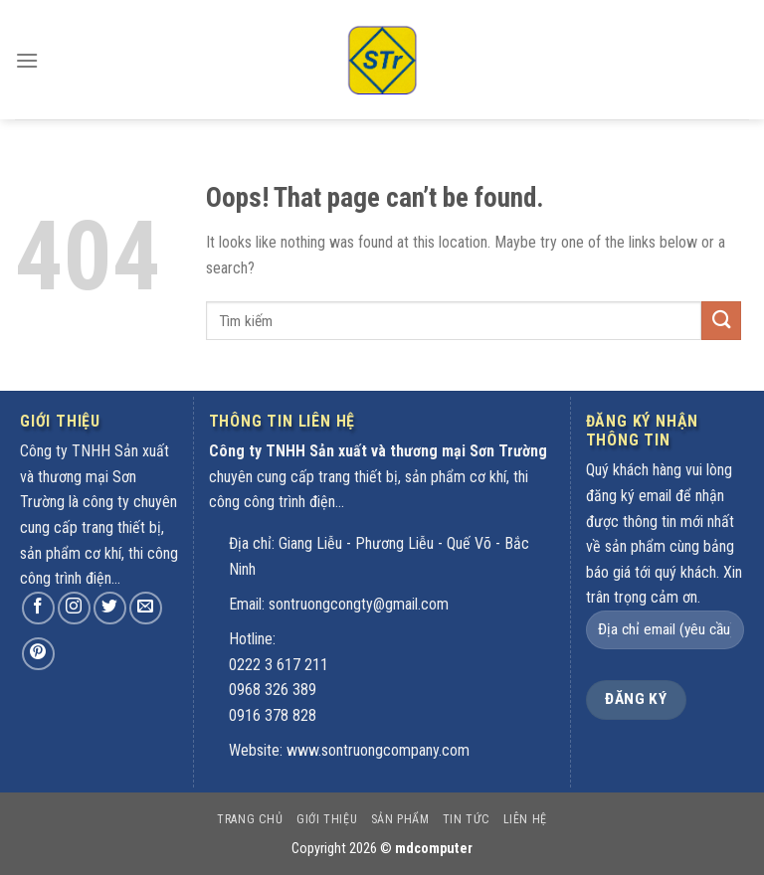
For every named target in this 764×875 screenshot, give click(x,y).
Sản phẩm (400, 819)
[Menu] (27, 46)
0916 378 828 (272, 715)
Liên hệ (525, 819)
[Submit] (721, 320)
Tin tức (466, 819)
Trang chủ (250, 819)
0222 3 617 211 (278, 664)
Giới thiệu (326, 819)
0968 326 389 (272, 689)
